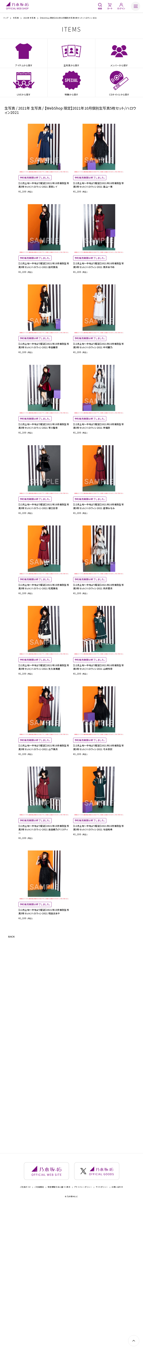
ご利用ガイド (25, 1331)
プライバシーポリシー (83, 1331)
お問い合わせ (117, 1331)
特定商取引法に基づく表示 (59, 1331)
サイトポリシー (102, 1331)
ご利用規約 (39, 1331)
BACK (13, 1079)
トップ (6, 18)
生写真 (16, 18)
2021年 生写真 (29, 18)
